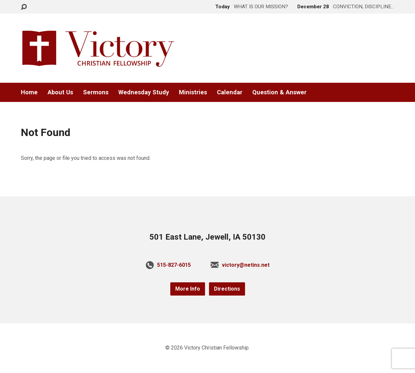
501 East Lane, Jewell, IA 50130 (207, 237)
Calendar (229, 92)
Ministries (193, 92)
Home (29, 92)
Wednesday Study (143, 92)
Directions (227, 289)
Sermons (95, 92)
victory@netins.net (246, 265)
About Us (60, 92)
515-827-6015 (174, 265)
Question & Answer (279, 92)
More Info (187, 289)
